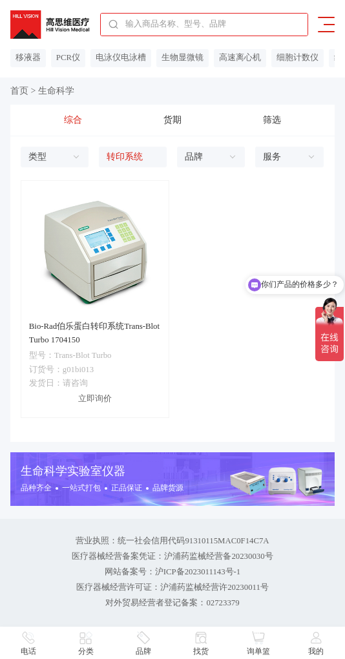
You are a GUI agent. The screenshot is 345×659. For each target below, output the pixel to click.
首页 (19, 91)
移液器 (28, 57)
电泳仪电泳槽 (121, 57)
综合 (73, 120)
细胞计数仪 (298, 57)
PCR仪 (68, 57)
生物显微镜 (183, 57)
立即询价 (95, 398)
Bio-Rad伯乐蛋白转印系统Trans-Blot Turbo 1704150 (94, 333)
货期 (172, 120)
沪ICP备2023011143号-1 (198, 571)
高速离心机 (240, 57)
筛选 (272, 120)
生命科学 (56, 91)
